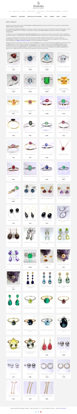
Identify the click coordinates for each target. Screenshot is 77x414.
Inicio (10, 11)
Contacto (38, 13)
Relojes (64, 16)
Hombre (52, 16)
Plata (45, 16)
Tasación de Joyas (31, 11)
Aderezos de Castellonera (34, 16)
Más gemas (22, 16)
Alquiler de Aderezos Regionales (53, 11)
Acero (58, 16)
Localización (65, 11)
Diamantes (14, 16)
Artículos (24, 11)
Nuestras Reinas (41, 11)
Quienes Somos (16, 11)
